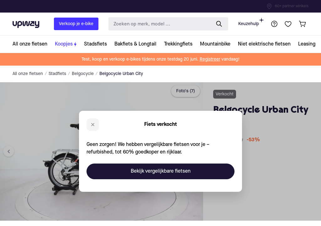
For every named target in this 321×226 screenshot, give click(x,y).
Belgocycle (83, 74)
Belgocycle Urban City (121, 74)
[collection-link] (32, 44)
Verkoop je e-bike (76, 24)
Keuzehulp (251, 22)
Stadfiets (57, 74)
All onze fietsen (28, 74)
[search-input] (158, 24)
